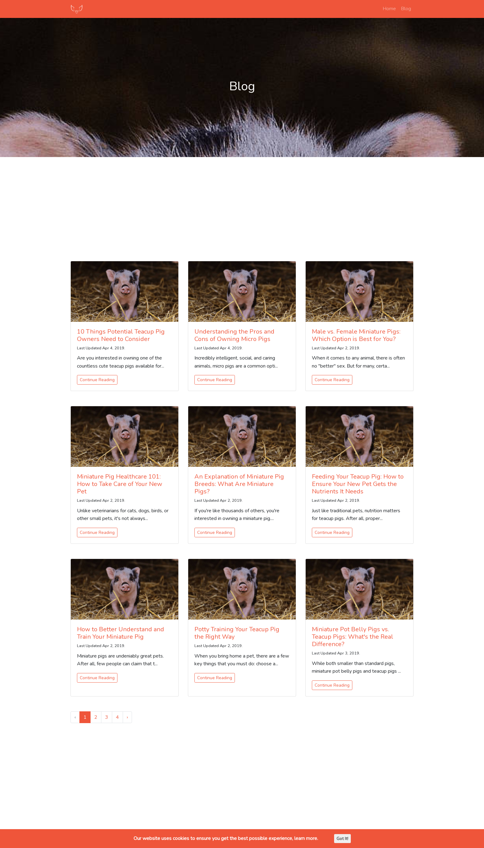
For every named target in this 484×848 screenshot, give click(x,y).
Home (389, 8)
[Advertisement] (242, 205)
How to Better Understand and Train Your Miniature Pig (120, 633)
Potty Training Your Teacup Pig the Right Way (236, 633)
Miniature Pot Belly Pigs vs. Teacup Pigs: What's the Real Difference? (352, 636)
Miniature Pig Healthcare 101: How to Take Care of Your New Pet (119, 484)
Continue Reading (97, 380)
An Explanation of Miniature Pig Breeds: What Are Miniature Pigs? (239, 484)
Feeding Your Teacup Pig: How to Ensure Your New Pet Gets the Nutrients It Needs (358, 484)
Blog (406, 8)
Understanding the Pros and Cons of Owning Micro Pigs (234, 335)
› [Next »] (127, 717)
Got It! (342, 839)
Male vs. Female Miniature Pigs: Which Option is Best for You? (356, 335)
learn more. (306, 838)
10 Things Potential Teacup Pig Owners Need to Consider (121, 335)
